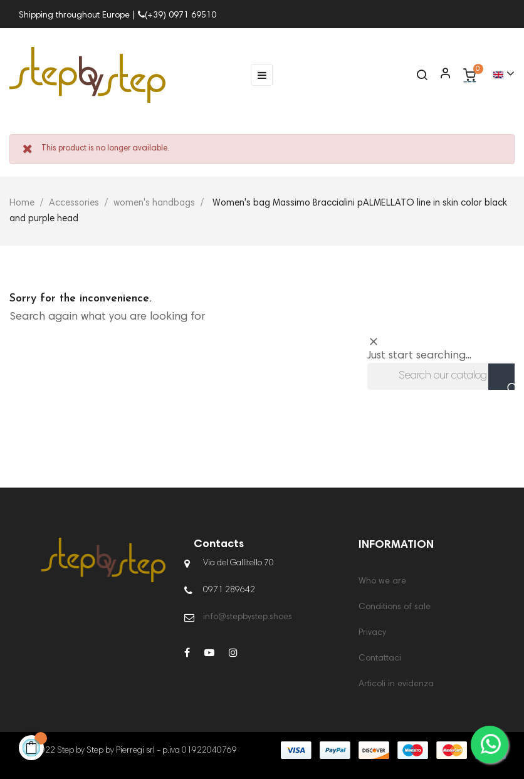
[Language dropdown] (498, 75)
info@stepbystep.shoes (247, 617)
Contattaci (380, 658)
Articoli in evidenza (396, 684)
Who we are (382, 581)
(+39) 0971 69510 (177, 15)
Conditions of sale (395, 607)
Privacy (372, 633)
